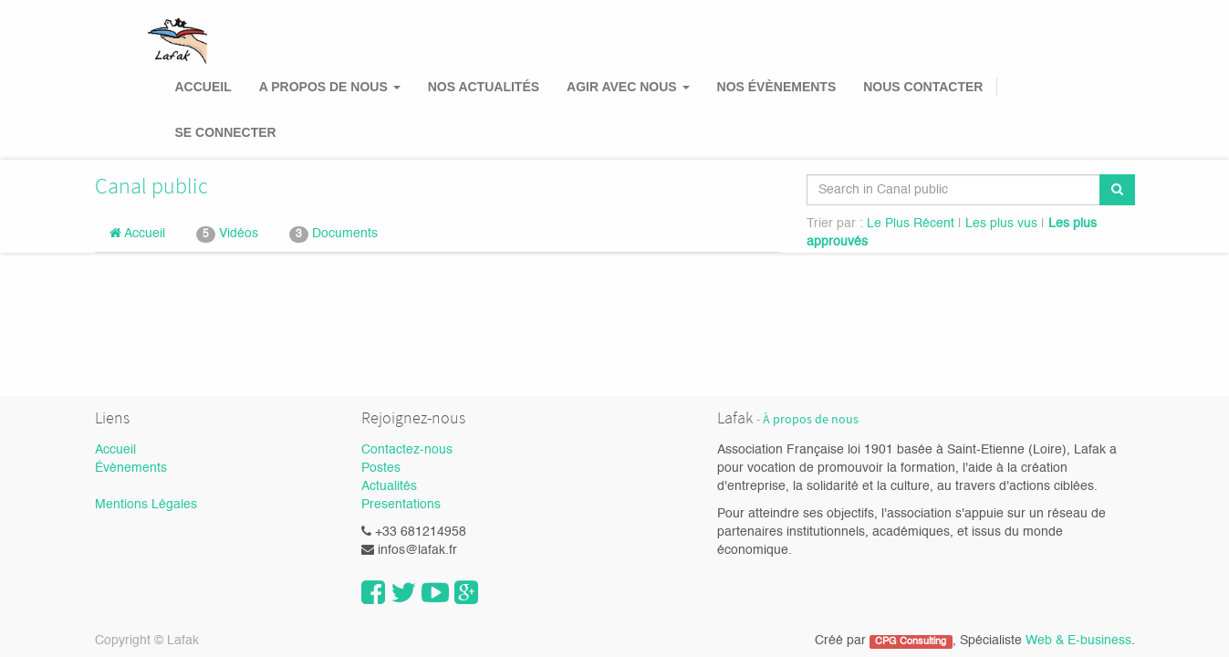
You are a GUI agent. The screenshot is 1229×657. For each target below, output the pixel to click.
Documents (333, 234)
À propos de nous (811, 419)
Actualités (389, 486)
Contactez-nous (407, 449)
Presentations (401, 504)
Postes (381, 468)
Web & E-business (1078, 640)
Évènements (131, 468)
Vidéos (227, 234)
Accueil (137, 233)
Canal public (151, 186)
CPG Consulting (910, 641)
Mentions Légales (146, 504)
